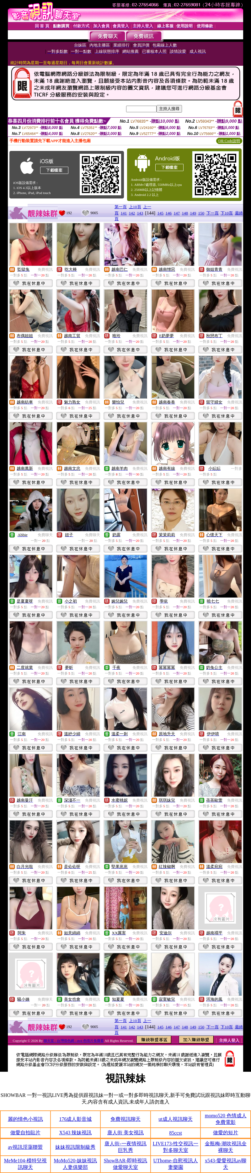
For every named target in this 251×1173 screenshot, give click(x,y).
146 (169, 213)
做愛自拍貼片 (25, 1132)
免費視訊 (45, 269)
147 (177, 213)
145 (161, 213)
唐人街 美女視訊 (125, 1132)
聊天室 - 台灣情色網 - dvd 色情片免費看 (74, 1040)
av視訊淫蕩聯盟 (25, 1147)
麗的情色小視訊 (25, 1119)
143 (140, 213)
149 (193, 213)
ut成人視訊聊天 (175, 1119)
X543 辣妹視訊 (75, 1132)
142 (132, 213)
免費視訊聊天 (125, 1119)
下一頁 (212, 213)
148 (185, 213)
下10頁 (227, 213)
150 (201, 213)
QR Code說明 (229, 141)
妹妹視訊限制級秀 (75, 1147)
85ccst (175, 1133)
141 (124, 213)
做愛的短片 (225, 1132)
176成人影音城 (75, 1119)
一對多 (236, 468)
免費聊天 (45, 535)
